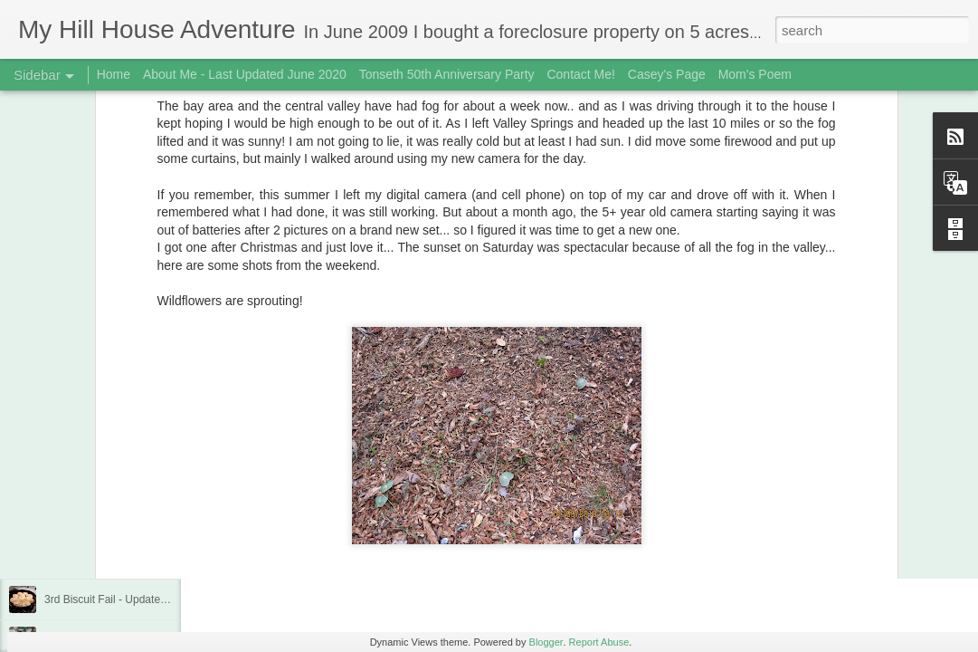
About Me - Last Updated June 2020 (245, 74)
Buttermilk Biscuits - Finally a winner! (132, 477)
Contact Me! (580, 74)
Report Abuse (599, 642)
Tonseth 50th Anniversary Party (447, 74)
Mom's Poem (755, 74)
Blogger (546, 642)
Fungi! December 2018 (99, 558)
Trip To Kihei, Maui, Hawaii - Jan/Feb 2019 (146, 518)
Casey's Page (667, 74)
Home (113, 74)
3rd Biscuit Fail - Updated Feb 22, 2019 (138, 599)
